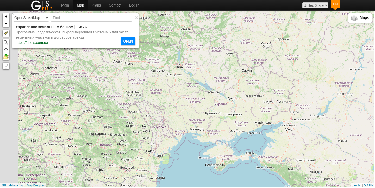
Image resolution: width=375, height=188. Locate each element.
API (3, 185)
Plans (96, 5)
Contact (115, 5)
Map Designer (36, 185)
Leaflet (357, 185)
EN (335, 4)
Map (80, 5)
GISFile (368, 185)
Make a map (16, 185)
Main (65, 5)
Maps (364, 17)
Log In (134, 5)
